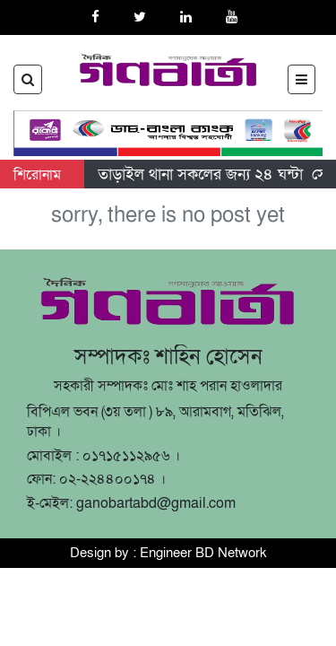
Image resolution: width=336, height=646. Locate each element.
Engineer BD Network (203, 553)
